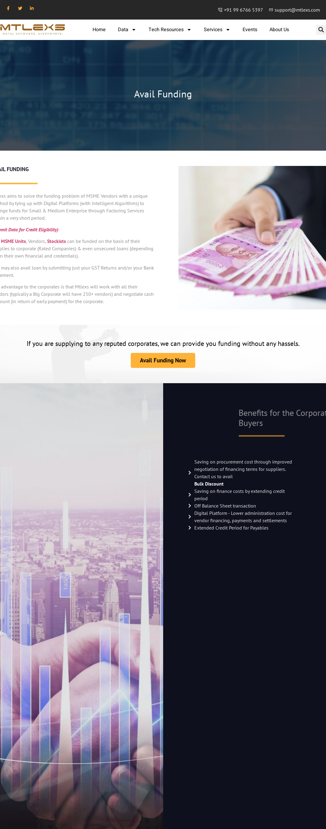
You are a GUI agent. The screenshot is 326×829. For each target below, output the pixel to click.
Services (217, 29)
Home (99, 29)
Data (127, 29)
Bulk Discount (209, 484)
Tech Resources (170, 29)
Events (250, 29)
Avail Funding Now (163, 360)
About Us (279, 29)
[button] (321, 30)
